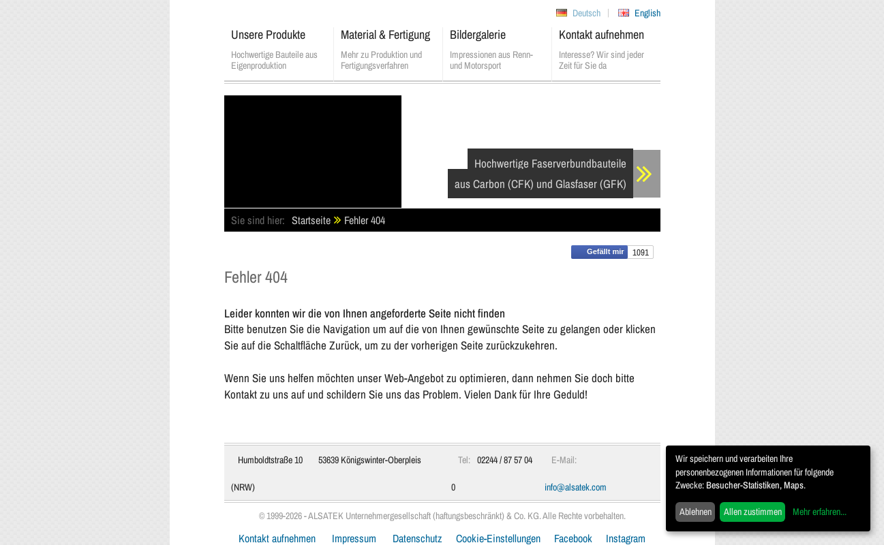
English (647, 13)
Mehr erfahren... (820, 511)
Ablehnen (696, 511)
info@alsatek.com (576, 487)
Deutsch (586, 13)
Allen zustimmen (753, 511)
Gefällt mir (599, 252)
